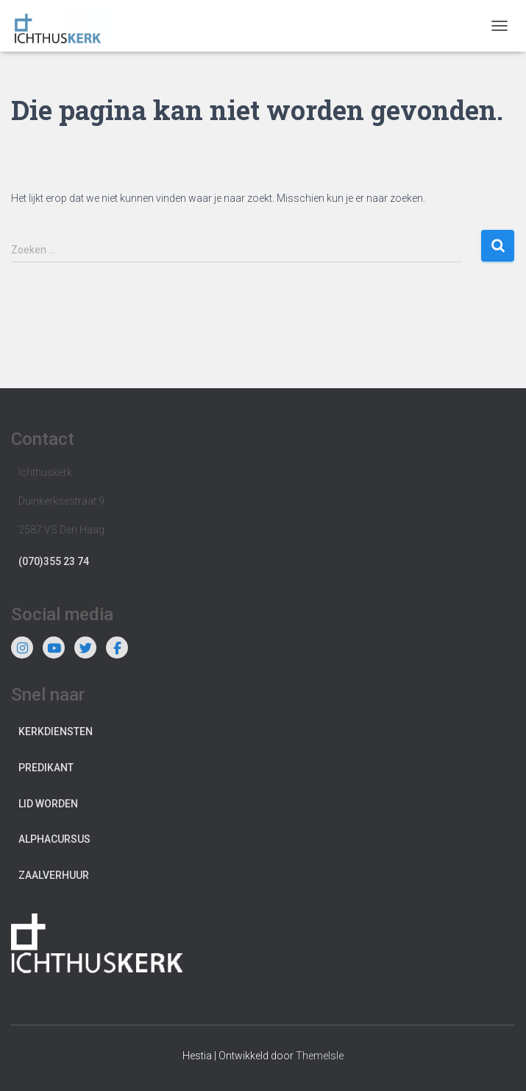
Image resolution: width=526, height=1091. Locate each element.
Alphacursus (54, 839)
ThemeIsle (320, 1056)
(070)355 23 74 (53, 561)
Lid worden (48, 804)
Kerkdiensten (55, 731)
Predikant (46, 767)
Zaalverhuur (53, 875)
